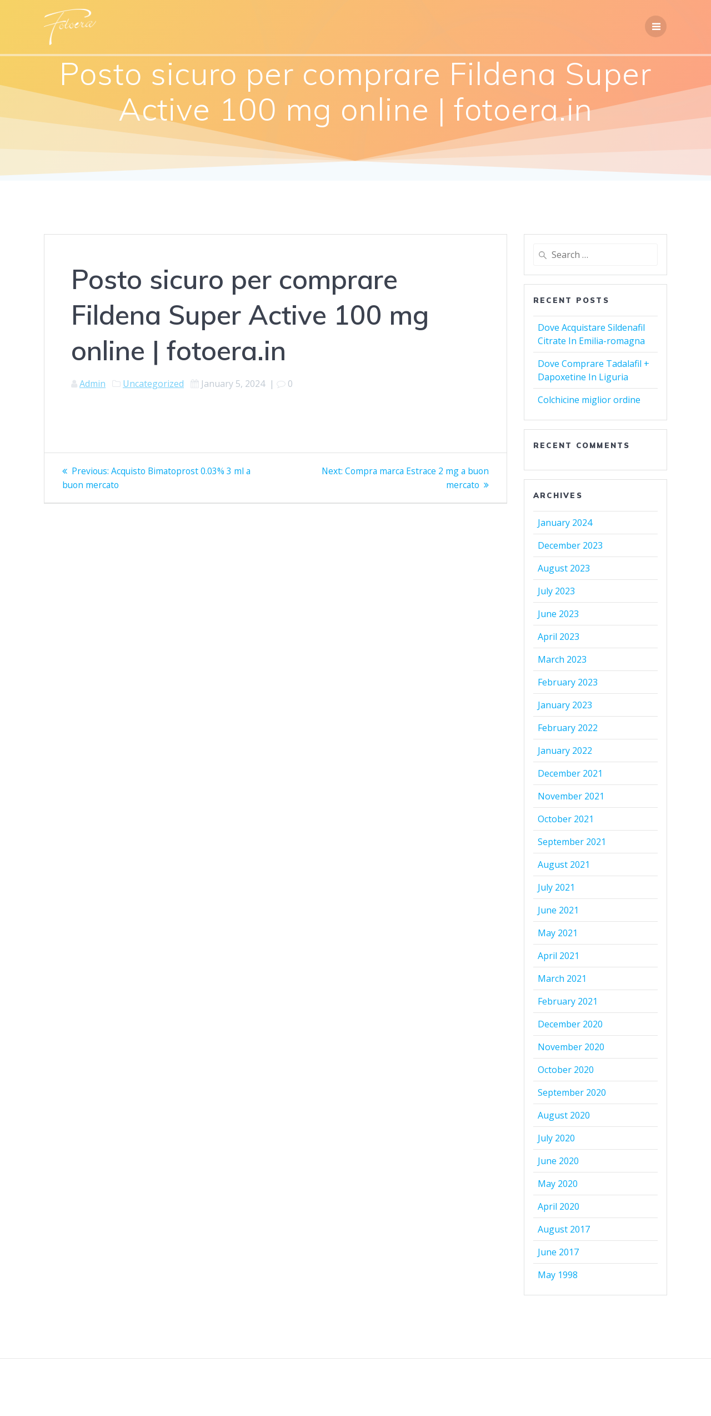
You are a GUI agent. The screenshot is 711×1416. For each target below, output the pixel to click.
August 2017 (564, 1229)
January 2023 (565, 705)
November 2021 (571, 796)
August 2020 (564, 1115)
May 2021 (558, 933)
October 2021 (566, 819)
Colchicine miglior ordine (589, 400)
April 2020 (558, 1206)
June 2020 (558, 1161)
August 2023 (564, 568)
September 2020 (572, 1092)
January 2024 (565, 522)
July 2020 (556, 1138)
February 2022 (568, 728)
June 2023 (558, 614)
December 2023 (570, 545)
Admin (92, 383)
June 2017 (558, 1252)
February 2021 (568, 1001)
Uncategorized (153, 383)
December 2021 (570, 773)
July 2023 (556, 591)
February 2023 (568, 682)
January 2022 (565, 750)
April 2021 (558, 956)
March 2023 (562, 659)
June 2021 (558, 910)
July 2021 (556, 887)
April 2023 (558, 636)
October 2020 (566, 1070)
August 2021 (564, 864)
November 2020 (571, 1047)
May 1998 (558, 1275)
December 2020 (570, 1024)
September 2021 (572, 842)
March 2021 (562, 978)
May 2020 (558, 1183)
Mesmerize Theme (456, 1388)
